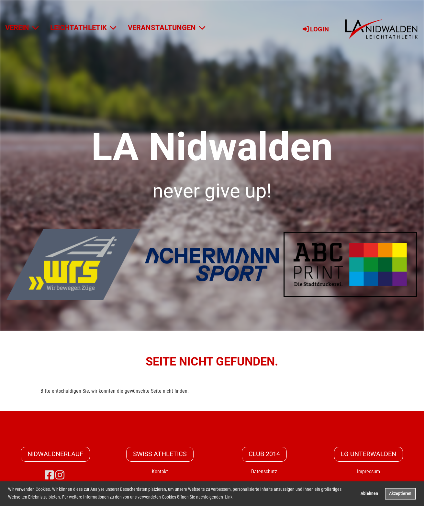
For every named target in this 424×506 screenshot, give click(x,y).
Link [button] (228, 497)
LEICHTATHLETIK (83, 28)
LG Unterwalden (368, 454)
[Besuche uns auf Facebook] (49, 475)
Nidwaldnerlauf (55, 454)
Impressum (368, 471)
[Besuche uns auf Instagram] (59, 475)
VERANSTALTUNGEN (166, 28)
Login (315, 29)
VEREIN (22, 28)
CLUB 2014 (264, 454)
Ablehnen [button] (369, 493)
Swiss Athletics (160, 454)
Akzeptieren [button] (400, 493)
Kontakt (160, 471)
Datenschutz (264, 471)
